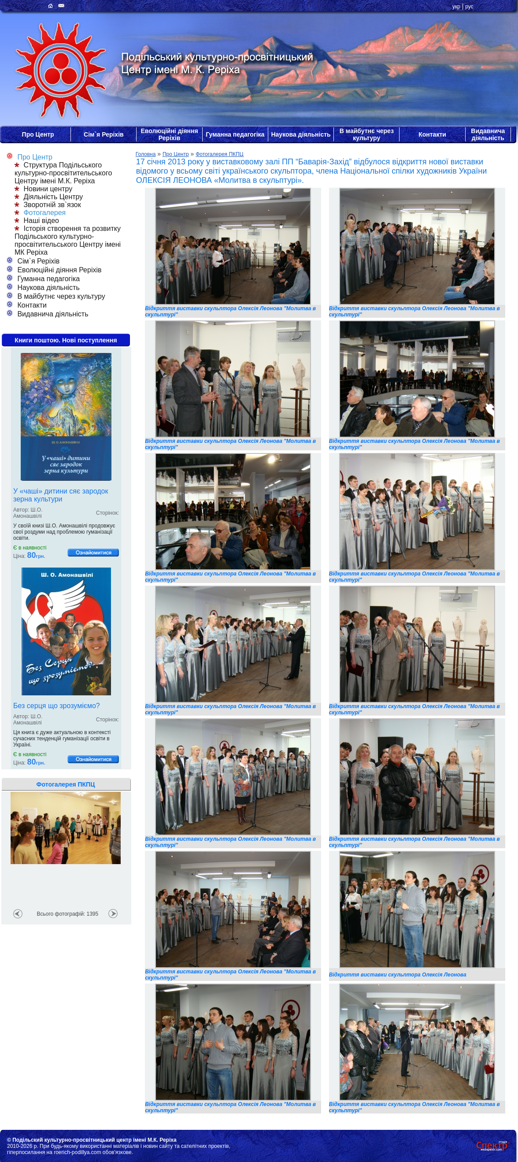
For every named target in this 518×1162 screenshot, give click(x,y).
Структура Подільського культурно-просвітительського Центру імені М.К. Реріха (63, 173)
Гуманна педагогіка (235, 134)
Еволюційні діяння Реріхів (169, 134)
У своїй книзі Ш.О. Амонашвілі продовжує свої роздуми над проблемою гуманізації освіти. (64, 532)
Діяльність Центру (49, 196)
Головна (146, 154)
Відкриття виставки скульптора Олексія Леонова (397, 975)
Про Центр (38, 134)
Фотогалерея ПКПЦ (219, 154)
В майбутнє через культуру (367, 134)
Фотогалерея (40, 212)
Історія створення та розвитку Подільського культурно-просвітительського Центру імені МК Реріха (68, 240)
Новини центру (43, 189)
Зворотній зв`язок (48, 204)
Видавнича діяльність (488, 134)
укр (456, 7)
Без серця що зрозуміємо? (56, 705)
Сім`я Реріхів (104, 134)
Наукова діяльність (300, 134)
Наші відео (37, 220)
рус (469, 7)
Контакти (432, 134)
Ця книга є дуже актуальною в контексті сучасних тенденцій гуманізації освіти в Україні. (62, 738)
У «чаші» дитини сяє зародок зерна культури (60, 495)
